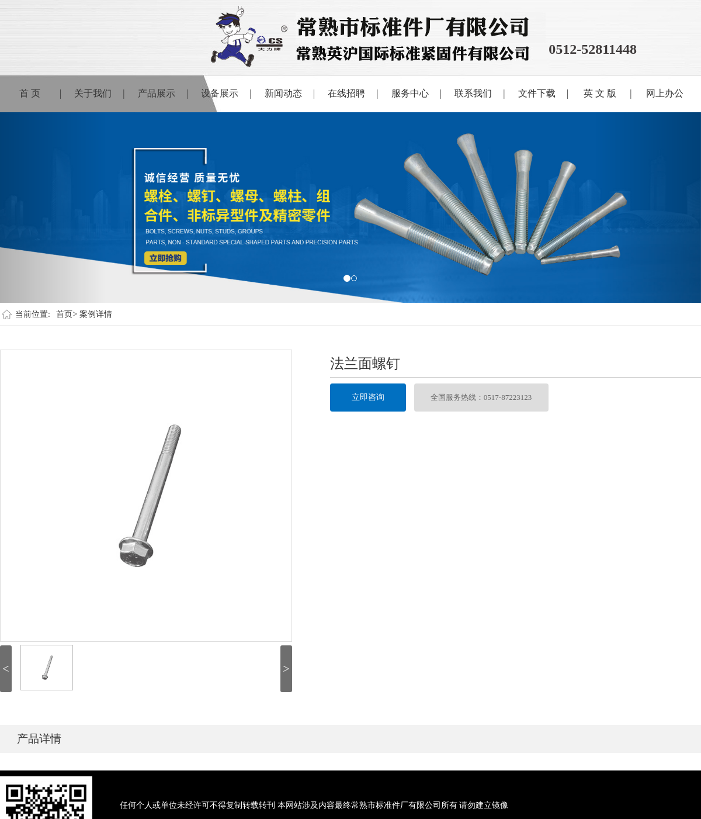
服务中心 (416, 93)
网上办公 (664, 93)
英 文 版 (607, 93)
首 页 (40, 93)
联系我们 (479, 93)
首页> (66, 314)
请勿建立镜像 (483, 805)
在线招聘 (353, 93)
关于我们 (99, 93)
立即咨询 (368, 397)
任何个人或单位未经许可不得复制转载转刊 (197, 805)
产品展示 (163, 93)
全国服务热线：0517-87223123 (481, 397)
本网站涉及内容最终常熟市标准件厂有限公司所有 (367, 805)
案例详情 (95, 314)
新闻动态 (290, 93)
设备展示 (226, 93)
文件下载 (543, 93)
